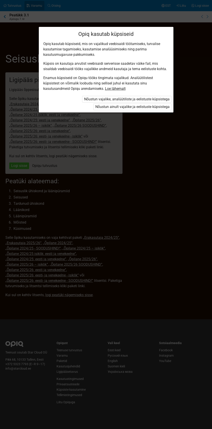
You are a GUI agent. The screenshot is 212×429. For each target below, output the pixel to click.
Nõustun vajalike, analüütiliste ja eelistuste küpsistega (127, 99)
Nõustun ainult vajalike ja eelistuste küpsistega (132, 107)
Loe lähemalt (115, 88)
